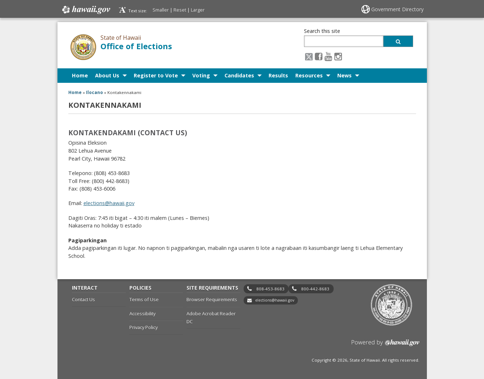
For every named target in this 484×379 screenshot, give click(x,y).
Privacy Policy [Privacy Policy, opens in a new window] (143, 327)
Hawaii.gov (85, 9)
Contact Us (83, 299)
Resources (309, 75)
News (344, 75)
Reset (180, 10)
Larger (198, 10)
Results (278, 75)
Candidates (239, 75)
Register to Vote (156, 75)
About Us (107, 75)
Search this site (322, 30)
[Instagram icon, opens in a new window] (338, 56)
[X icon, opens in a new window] (309, 56)
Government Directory (397, 9)
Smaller (161, 10)
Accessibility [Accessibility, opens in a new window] (142, 313)
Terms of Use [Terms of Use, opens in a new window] (144, 299)
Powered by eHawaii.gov (385, 346)
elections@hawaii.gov (274, 300)
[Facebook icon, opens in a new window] (318, 56)
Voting (201, 75)
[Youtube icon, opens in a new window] (328, 56)
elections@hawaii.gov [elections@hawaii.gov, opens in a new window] (108, 203)
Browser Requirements (212, 299)
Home (80, 75)
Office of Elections (136, 46)
